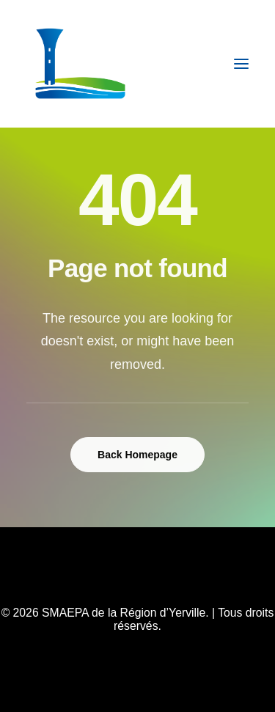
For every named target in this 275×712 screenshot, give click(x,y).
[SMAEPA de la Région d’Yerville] (80, 64)
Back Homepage (137, 454)
